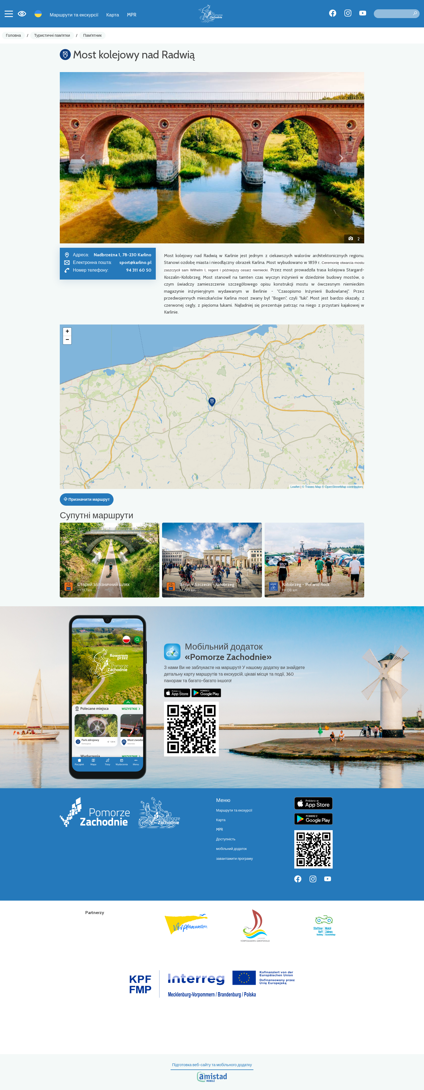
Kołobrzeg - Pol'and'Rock (305, 584)
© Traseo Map (311, 486)
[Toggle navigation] (8, 13)
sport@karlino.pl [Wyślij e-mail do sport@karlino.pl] (135, 262)
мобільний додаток (231, 849)
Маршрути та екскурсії (74, 15)
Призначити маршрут (87, 499)
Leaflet (294, 486)
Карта (112, 15)
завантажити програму (234, 858)
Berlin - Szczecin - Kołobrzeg (207, 584)
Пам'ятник (92, 35)
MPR (131, 15)
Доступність (226, 839)
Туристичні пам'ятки (52, 35)
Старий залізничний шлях (103, 584)
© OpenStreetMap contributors (342, 486)
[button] (83, 157)
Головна (13, 35)
